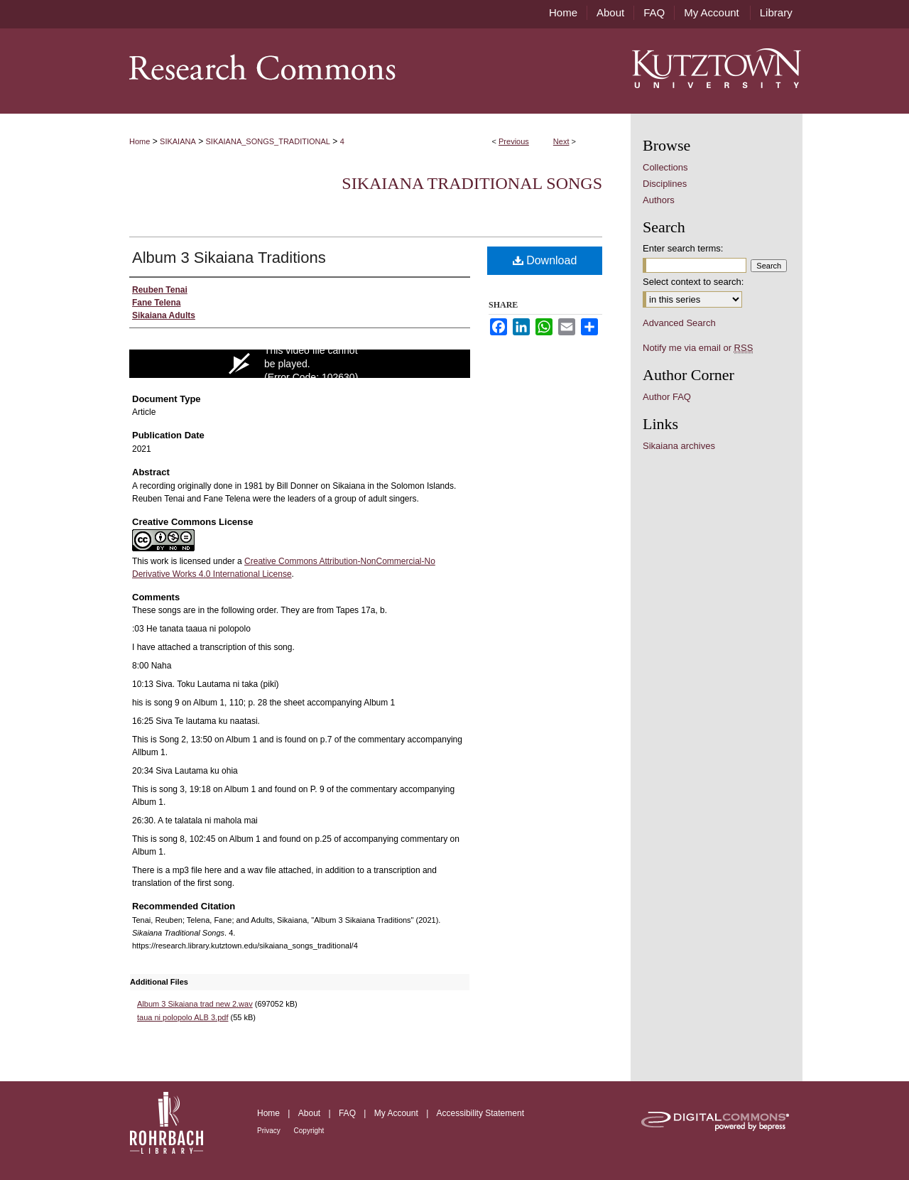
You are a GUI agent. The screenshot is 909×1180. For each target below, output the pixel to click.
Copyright (309, 1131)
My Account (397, 1113)
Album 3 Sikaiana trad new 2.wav (195, 1004)
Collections (665, 167)
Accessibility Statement (480, 1113)
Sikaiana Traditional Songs (472, 183)
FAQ (348, 1113)
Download (545, 260)
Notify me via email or (698, 347)
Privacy (270, 1131)
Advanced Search (679, 323)
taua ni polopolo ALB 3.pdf (182, 1017)
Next (561, 141)
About (310, 1113)
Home (139, 141)
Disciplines (665, 183)
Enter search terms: (683, 248)
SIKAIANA (178, 141)
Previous (514, 141)
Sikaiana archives (679, 445)
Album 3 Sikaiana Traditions (229, 257)
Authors (659, 200)
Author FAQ (667, 396)
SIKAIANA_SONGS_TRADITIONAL (268, 141)
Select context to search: (693, 281)
